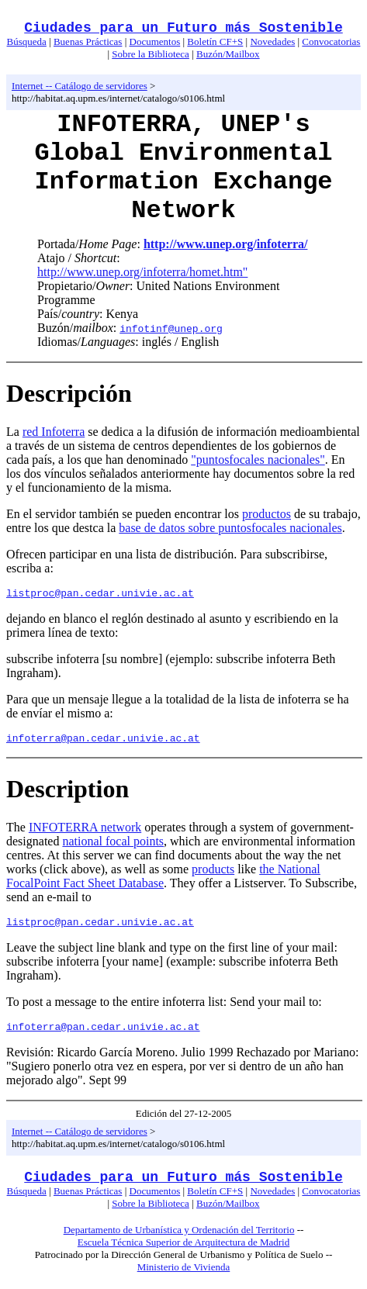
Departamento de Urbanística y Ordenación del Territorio (179, 1239)
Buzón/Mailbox (228, 54)
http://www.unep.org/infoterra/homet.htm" (142, 271)
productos (266, 513)
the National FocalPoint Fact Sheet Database (163, 880)
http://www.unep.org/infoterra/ (226, 244)
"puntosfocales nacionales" (258, 459)
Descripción (69, 393)
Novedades (272, 41)
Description (67, 793)
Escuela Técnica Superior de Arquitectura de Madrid (183, 1251)
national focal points (113, 845)
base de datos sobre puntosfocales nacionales (230, 527)
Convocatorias (331, 41)
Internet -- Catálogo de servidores (79, 86)
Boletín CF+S (215, 41)
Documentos (155, 41)
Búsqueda (27, 41)
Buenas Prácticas (88, 41)
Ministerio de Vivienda (183, 1276)
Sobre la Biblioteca (150, 54)
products (213, 873)
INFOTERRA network (85, 831)
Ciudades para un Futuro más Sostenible (183, 28)
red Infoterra (54, 431)
